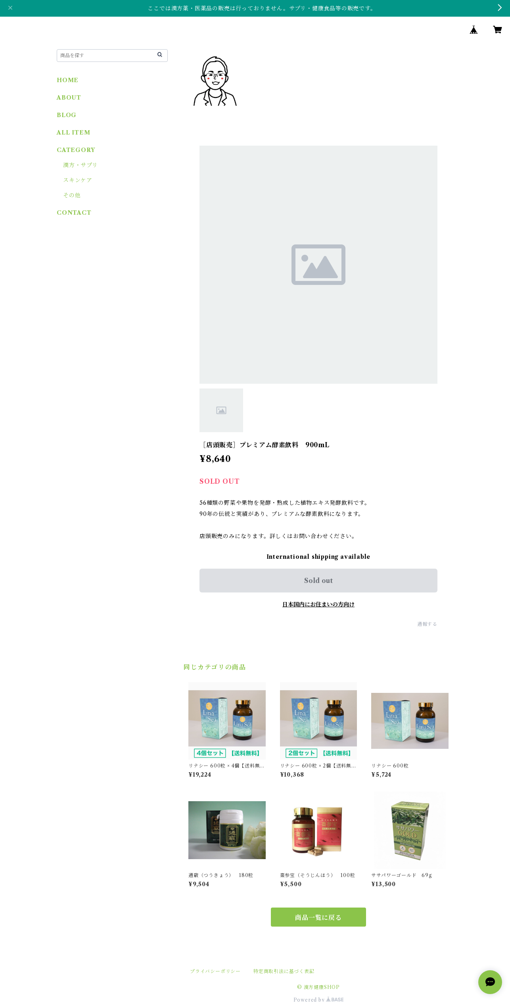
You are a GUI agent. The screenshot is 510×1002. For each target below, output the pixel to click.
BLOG (67, 115)
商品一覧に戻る (318, 917)
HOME (68, 80)
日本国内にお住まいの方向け (318, 604)
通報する (427, 624)
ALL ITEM (73, 132)
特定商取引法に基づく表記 (283, 971)
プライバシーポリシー (215, 971)
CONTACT (74, 212)
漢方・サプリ (80, 165)
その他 (72, 195)
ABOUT (69, 97)
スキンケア (77, 180)
